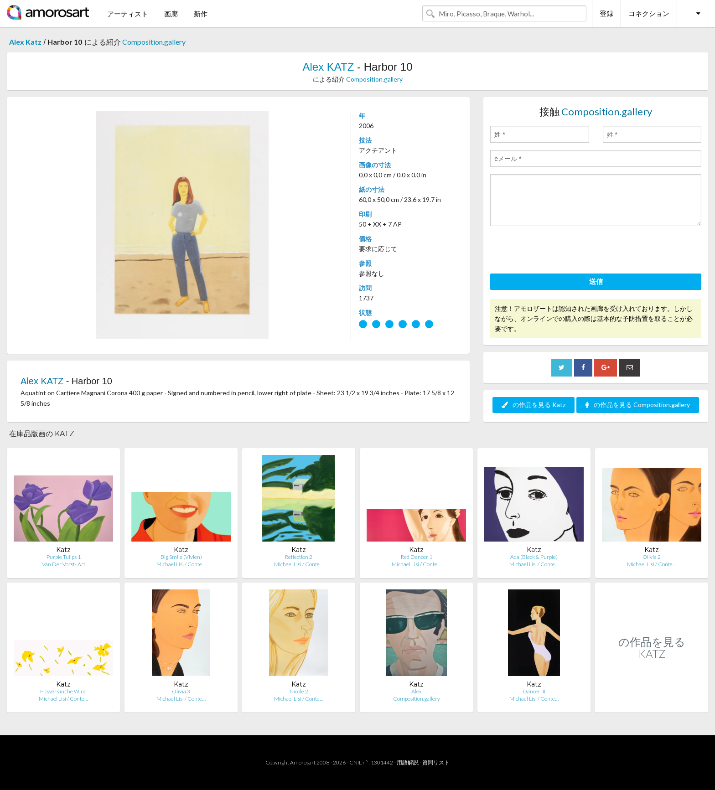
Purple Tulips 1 (64, 556)
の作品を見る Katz (533, 404)
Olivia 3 (181, 691)
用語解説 (408, 762)
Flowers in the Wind (63, 691)
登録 (606, 13)
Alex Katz (25, 41)
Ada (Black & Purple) (534, 556)
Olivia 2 (651, 556)
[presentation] (559, 251)
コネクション (648, 13)
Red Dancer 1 (416, 556)
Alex (416, 691)
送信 (596, 281)
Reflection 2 (298, 556)
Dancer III (534, 691)
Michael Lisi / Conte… (181, 564)
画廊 (171, 14)
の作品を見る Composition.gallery (637, 404)
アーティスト (127, 14)
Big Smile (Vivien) (181, 556)
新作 (200, 14)
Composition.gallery (154, 41)
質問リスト (436, 762)
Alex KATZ (328, 67)
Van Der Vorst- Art (63, 564)
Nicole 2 (299, 691)
